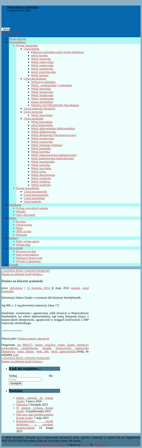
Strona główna (17, 38)
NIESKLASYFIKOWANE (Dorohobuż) (55, 105)
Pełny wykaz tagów (27, 241)
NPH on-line (23, 231)
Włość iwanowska (42, 141)
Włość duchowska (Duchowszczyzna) (53, 135)
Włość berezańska (42, 121)
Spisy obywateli (25, 214)
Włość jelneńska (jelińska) (46, 145)
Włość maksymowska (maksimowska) (54, 155)
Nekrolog (21, 404)
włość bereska (39, 55)
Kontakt (13, 264)
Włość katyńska (40, 151)
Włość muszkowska (43, 161)
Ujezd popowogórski (36, 194)
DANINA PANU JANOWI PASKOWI (25, 270)
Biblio (12, 218)
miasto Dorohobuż (42, 101)
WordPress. (100, 444)
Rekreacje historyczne (29, 258)
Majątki (21, 211)
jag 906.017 (24, 344)
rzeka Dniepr (25, 351)
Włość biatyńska (41, 88)
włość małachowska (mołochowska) (52, 158)
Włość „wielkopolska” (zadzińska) (51, 85)
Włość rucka (38, 171)
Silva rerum (16, 248)
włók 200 (42, 351)
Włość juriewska (41, 58)
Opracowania (24, 224)
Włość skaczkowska (43, 175)
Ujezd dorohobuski (35, 78)
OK (15, 383)
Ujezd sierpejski (33, 111)
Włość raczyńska (41, 168)
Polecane (21, 234)
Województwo (17, 42)
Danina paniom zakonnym (33, 338)
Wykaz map (23, 244)
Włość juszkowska (42, 92)
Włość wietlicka (40, 181)
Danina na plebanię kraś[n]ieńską (22, 274)
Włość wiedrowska (42, 98)
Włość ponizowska (42, 65)
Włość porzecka (40, 165)
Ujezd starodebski (34, 198)
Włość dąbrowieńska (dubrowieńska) (53, 128)
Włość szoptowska (42, 68)
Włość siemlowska (42, 95)
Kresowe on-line (26, 251)
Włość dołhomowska (43, 131)
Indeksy (13, 238)
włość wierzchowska (43, 72)
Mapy (19, 228)
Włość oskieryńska (42, 62)
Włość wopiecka (41, 184)
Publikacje (15, 204)
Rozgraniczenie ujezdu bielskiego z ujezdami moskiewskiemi (34, 424)
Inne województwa (27, 254)
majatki (75, 288)
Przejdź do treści (11, 32)
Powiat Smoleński (27, 45)
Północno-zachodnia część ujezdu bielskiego (57, 52)
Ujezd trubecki (32, 201)
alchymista (16, 288)
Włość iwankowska (42, 138)
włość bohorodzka (42, 125)
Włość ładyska (39, 75)
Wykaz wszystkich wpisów (32, 208)
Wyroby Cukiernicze (28, 261)
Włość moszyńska (42, 115)
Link (15, 354)
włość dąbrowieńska (63, 351)
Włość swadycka (41, 178)
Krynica (21, 221)
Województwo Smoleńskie (23, 7)
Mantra (85, 444)
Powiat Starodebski (27, 188)
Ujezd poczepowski (35, 191)
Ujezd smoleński (33, 118)
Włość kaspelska (41, 148)
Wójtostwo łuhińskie (43, 82)
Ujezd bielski (31, 48)
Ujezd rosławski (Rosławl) (39, 108)
